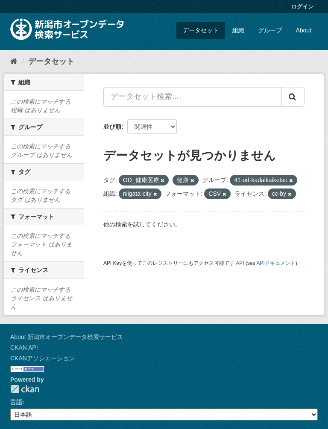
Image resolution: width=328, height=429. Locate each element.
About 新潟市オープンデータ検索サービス (66, 336)
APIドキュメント (276, 263)
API (240, 263)
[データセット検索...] (192, 97)
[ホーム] (14, 61)
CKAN (24, 389)
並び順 (112, 126)
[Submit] (293, 97)
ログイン (302, 6)
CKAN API (24, 347)
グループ (270, 30)
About (303, 30)
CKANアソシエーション (42, 358)
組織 (238, 30)
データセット (201, 30)
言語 (16, 402)
